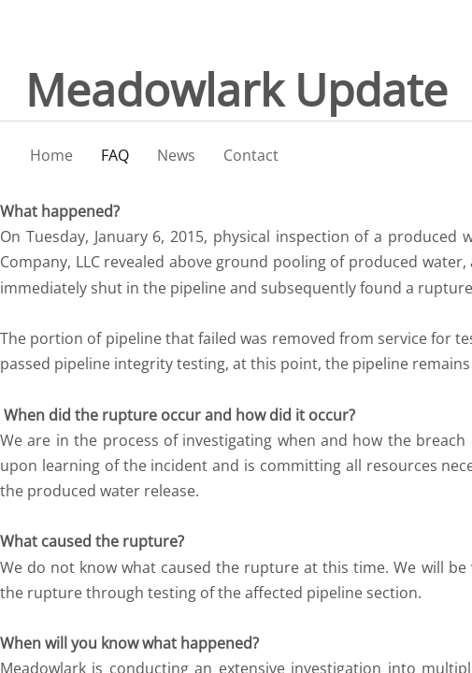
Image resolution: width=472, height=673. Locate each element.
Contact (251, 155)
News (176, 155)
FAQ (115, 155)
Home (51, 155)
